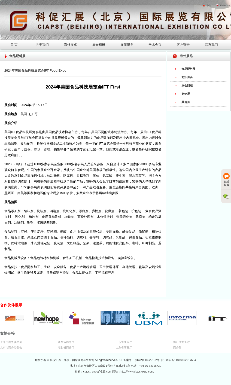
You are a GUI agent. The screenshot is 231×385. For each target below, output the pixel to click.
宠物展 (186, 93)
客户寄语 (183, 44)
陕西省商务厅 (66, 342)
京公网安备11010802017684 (178, 360)
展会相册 (98, 44)
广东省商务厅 (124, 342)
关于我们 (42, 44)
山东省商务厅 (124, 347)
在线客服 (226, 179)
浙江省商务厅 (181, 342)
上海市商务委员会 (11, 342)
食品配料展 (188, 68)
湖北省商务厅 (66, 347)
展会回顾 (187, 85)
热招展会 (187, 77)
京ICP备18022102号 (147, 360)
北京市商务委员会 (11, 347)
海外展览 (70, 44)
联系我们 (211, 44)
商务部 (177, 347)
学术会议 (155, 44)
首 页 (14, 44)
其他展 (186, 102)
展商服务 (126, 44)
